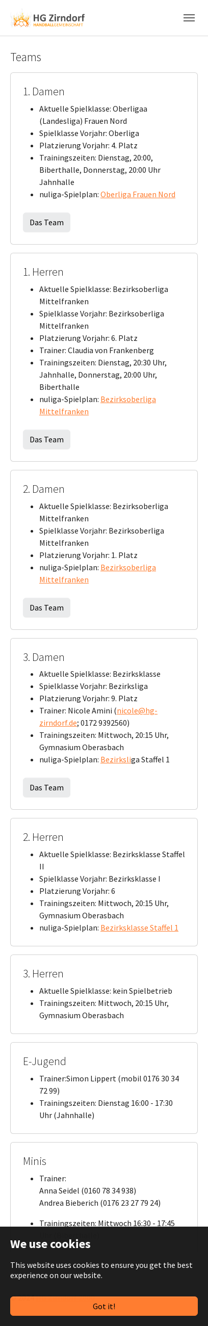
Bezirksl (114, 759)
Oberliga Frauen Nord (137, 194)
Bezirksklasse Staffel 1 (139, 927)
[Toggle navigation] (189, 17)
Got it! (104, 1306)
